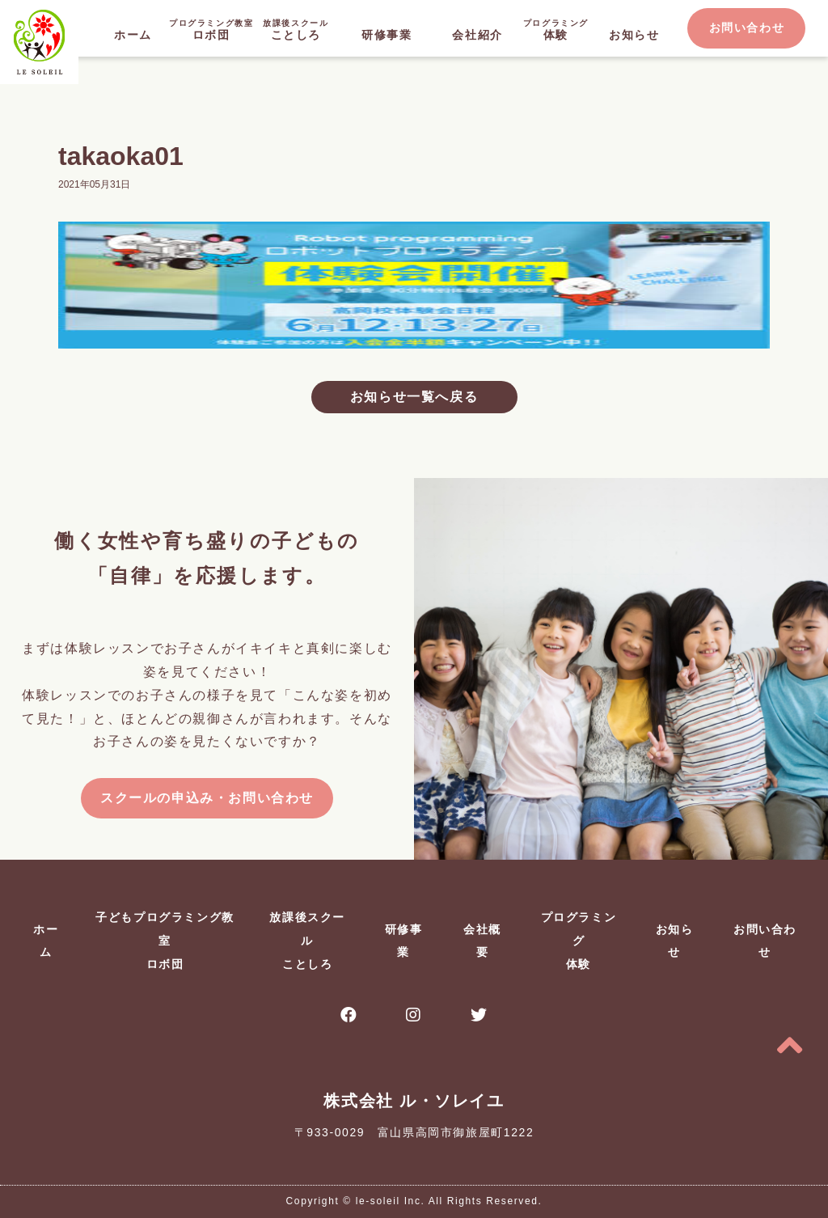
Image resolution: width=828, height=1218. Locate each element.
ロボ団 (211, 28)
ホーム (133, 34)
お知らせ (634, 34)
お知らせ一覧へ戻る (414, 397)
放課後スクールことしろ (307, 941)
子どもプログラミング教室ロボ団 (164, 941)
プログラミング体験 (579, 941)
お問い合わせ (747, 27)
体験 (556, 28)
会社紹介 (477, 34)
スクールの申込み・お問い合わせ (207, 798)
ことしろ (295, 28)
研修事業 (386, 34)
